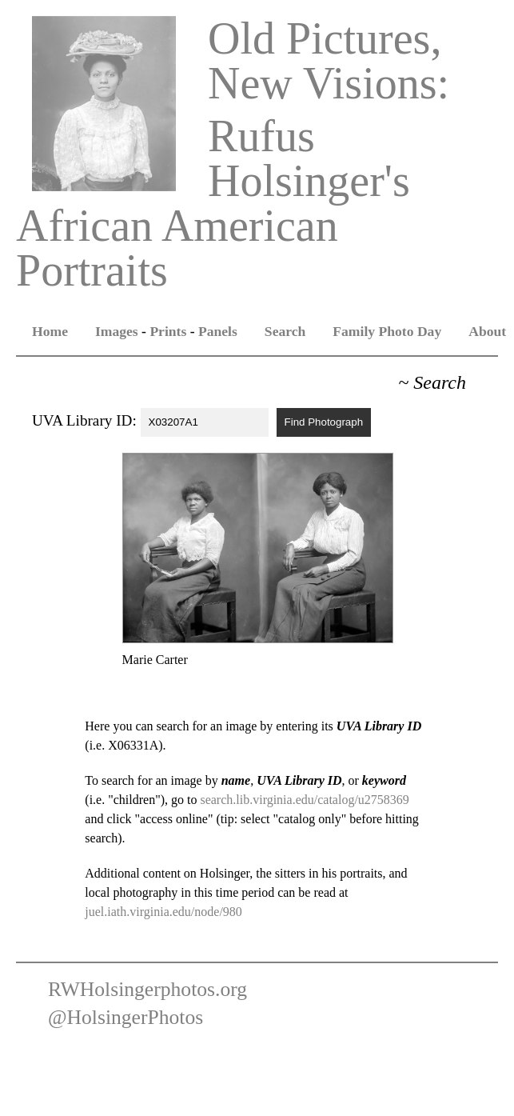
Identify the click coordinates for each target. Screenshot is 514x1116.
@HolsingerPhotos (125, 1017)
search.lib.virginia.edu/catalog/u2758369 (304, 799)
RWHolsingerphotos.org (147, 989)
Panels (217, 331)
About (487, 331)
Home (50, 331)
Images (116, 331)
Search (285, 331)
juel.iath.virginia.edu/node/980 (163, 911)
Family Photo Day (387, 331)
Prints (167, 331)
